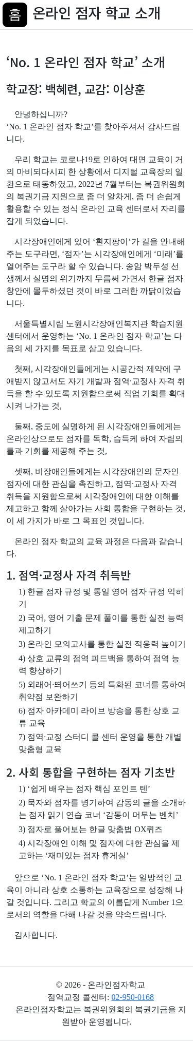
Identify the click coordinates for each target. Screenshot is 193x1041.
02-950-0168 (132, 997)
